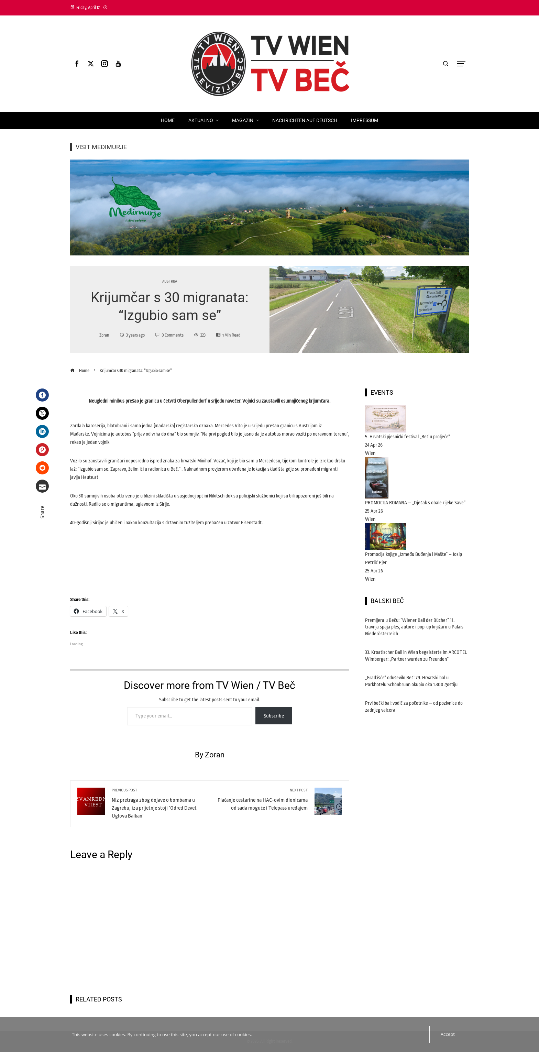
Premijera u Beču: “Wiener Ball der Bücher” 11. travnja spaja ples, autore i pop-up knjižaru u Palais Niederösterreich (414, 626)
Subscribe (274, 716)
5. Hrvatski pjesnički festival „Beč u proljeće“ (407, 436)
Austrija (169, 282)
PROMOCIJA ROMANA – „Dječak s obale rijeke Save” (415, 502)
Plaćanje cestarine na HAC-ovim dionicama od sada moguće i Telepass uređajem (262, 799)
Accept (448, 1034)
